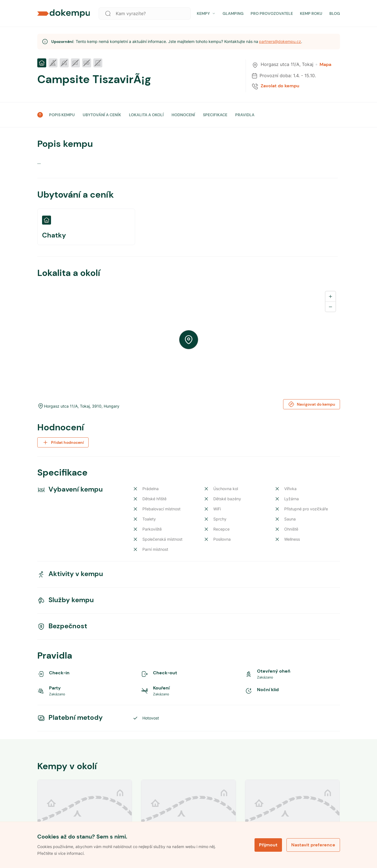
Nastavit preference (313, 845)
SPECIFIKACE (215, 115)
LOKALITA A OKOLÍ (146, 115)
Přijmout (268, 845)
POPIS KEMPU (62, 115)
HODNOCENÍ (183, 115)
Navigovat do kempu (311, 404)
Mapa (323, 64)
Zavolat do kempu (280, 86)
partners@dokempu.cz (280, 41)
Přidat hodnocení (63, 442)
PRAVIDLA (245, 115)
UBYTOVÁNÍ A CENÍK (102, 115)
